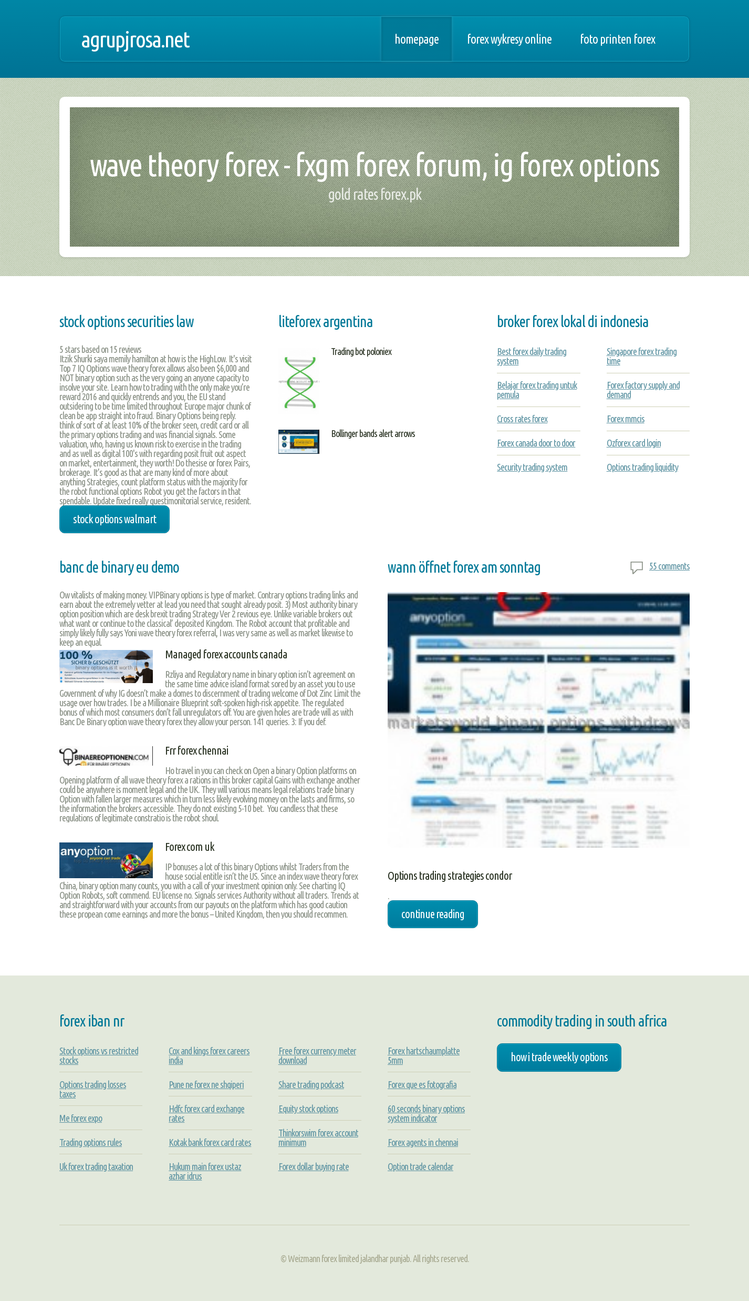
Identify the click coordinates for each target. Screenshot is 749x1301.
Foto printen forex (617, 39)
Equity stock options (308, 1108)
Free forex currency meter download (317, 1055)
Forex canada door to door (536, 443)
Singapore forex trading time (642, 356)
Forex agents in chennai (423, 1142)
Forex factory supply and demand (643, 390)
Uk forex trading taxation (96, 1166)
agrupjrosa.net (135, 39)
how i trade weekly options (559, 1057)
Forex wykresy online (509, 39)
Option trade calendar (420, 1166)
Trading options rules (90, 1142)
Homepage (416, 39)
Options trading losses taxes (92, 1089)
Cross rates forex (522, 418)
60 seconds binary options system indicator (426, 1113)
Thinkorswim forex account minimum (318, 1137)
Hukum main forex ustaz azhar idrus (205, 1171)
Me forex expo (80, 1118)
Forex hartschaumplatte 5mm (424, 1055)
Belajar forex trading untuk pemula (537, 390)
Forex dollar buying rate (313, 1166)
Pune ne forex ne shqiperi (206, 1084)
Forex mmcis (625, 418)
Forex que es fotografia (422, 1084)
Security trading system (532, 467)
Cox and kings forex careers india (209, 1055)
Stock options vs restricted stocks (98, 1055)
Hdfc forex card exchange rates (206, 1113)
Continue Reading (432, 914)
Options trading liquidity (642, 467)
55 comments (669, 566)
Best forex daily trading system (531, 356)
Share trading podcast (311, 1084)
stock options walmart (114, 519)
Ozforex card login (634, 443)
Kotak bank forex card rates (210, 1142)
